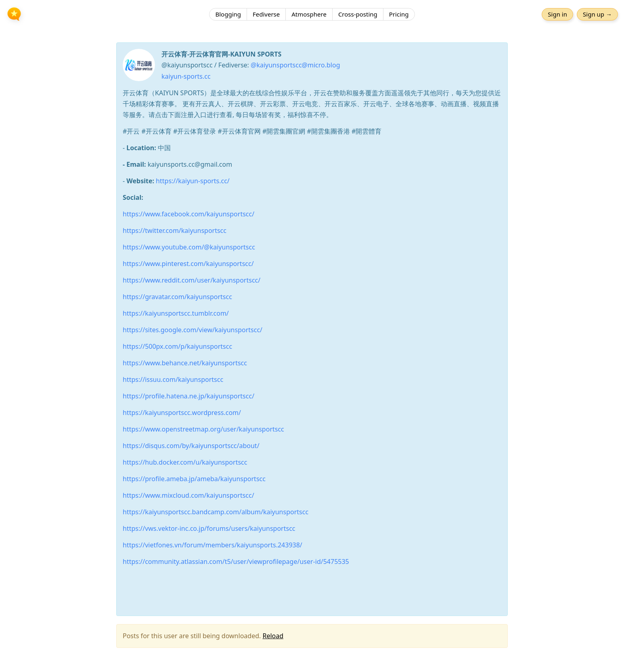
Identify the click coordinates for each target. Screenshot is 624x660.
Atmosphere (309, 14)
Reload (272, 635)
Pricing (399, 14)
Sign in (557, 14)
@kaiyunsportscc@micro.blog (295, 65)
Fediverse (266, 14)
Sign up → (597, 14)
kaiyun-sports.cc (186, 76)
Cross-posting (357, 14)
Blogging (228, 14)
